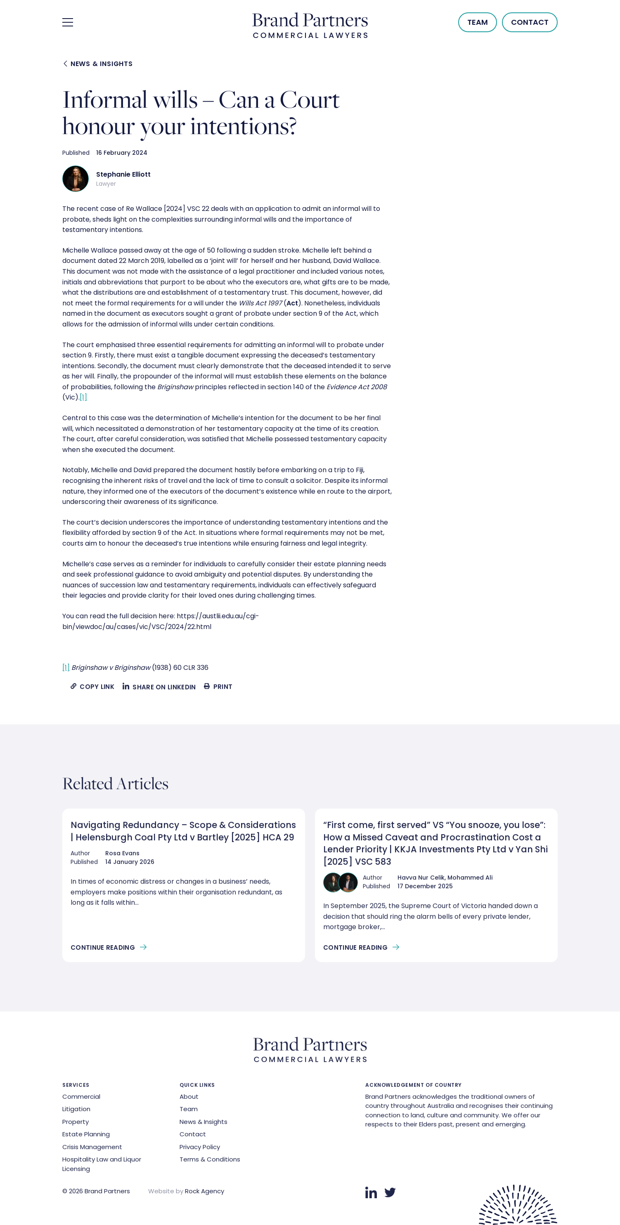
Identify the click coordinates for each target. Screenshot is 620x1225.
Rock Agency (204, 1193)
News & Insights (98, 64)
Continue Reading (103, 949)
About (189, 1098)
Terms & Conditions (210, 1161)
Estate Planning (86, 1136)
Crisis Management (92, 1149)
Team (477, 22)
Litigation (76, 1111)
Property (75, 1123)
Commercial (81, 1098)
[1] (83, 397)
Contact (530, 22)
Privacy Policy (200, 1149)
